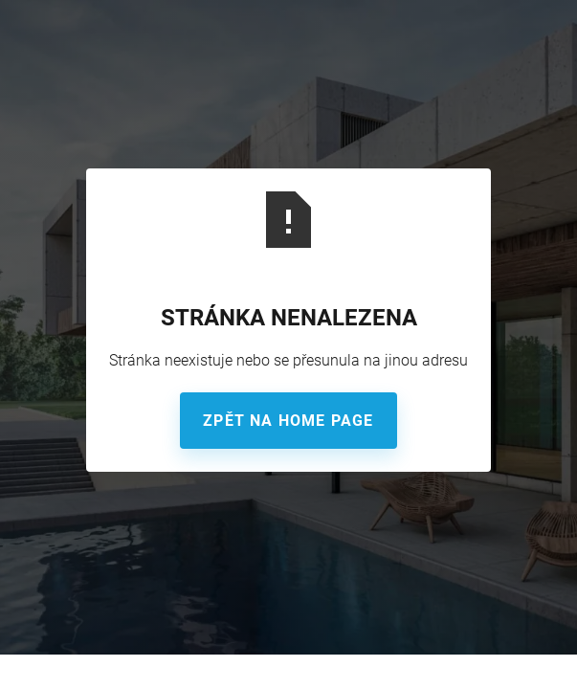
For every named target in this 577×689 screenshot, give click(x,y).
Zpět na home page (288, 420)
